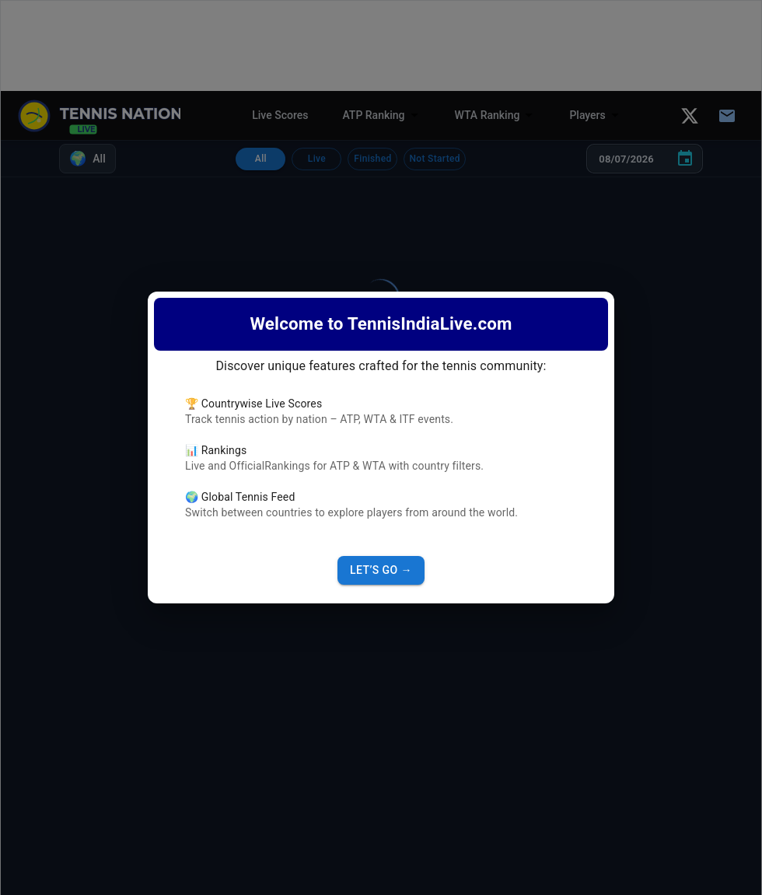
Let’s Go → (381, 570)
